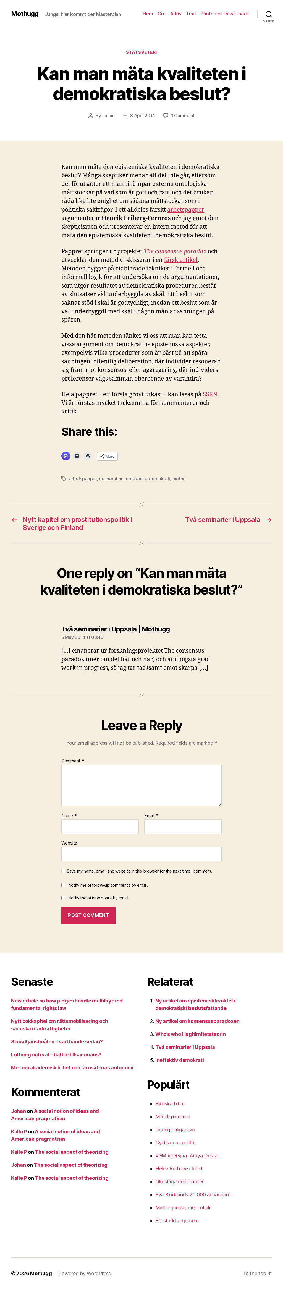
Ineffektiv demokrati (179, 1060)
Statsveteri (141, 52)
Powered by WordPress (84, 1273)
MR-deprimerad (172, 1116)
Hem (148, 14)
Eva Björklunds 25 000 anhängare (192, 1194)
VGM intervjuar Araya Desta (186, 1155)
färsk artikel (181, 260)
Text (191, 14)
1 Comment (183, 115)
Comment (72, 761)
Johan (108, 115)
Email (151, 815)
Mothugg (24, 14)
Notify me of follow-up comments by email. (108, 885)
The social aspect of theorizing (72, 1152)
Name (69, 815)
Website (69, 843)
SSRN (210, 394)
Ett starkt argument (177, 1220)
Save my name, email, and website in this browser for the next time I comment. (139, 871)
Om (162, 14)
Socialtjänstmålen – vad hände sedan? (57, 1042)
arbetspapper (185, 209)
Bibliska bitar (169, 1103)
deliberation (111, 478)
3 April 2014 (142, 115)
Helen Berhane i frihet (179, 1168)
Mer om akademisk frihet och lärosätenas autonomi (72, 1068)
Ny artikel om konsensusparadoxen (197, 1021)
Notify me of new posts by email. (98, 897)
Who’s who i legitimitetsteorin (190, 1034)
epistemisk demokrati (148, 478)
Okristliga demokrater (179, 1181)
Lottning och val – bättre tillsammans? (56, 1055)
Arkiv (176, 14)
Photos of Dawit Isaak (224, 14)
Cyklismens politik (175, 1142)
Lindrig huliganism (175, 1129)
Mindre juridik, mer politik (183, 1207)
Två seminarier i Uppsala (185, 1047)
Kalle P (19, 1131)
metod (179, 478)
